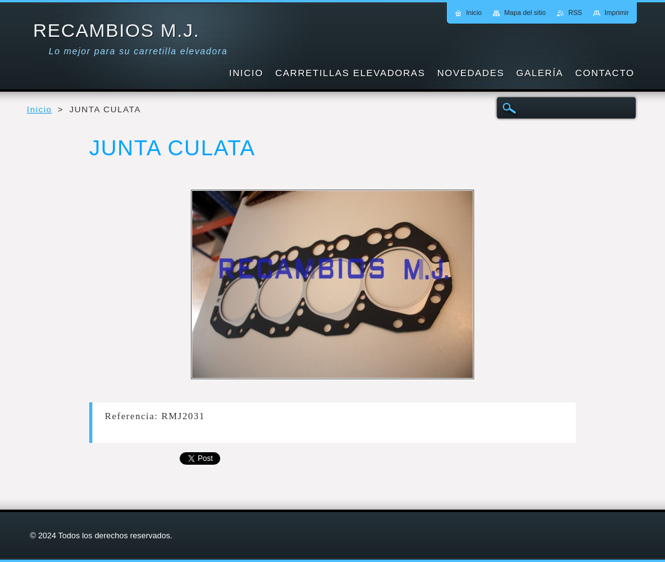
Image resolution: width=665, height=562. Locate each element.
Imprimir (616, 12)
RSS (575, 12)
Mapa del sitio (525, 12)
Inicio (39, 109)
